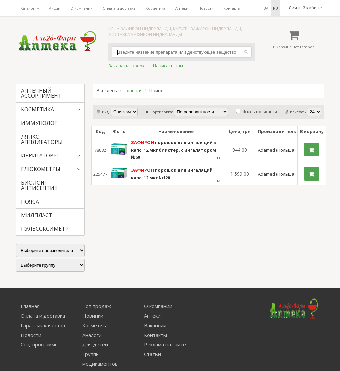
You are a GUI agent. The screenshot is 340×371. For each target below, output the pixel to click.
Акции (54, 8)
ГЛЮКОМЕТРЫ (40, 169)
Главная (133, 90)
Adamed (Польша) (276, 150)
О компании (81, 8)
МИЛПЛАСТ (36, 215)
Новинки (92, 315)
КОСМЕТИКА (37, 109)
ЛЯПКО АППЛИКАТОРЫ (42, 139)
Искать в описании (256, 111)
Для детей (95, 344)
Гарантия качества (43, 325)
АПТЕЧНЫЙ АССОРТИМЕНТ (41, 93)
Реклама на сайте (165, 344)
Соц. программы (40, 344)
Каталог (30, 8)
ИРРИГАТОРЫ (39, 155)
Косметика (155, 8)
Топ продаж (96, 306)
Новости (205, 8)
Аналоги (92, 335)
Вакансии (155, 325)
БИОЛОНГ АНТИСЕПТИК (39, 185)
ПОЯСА (30, 201)
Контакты (232, 8)
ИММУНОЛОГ (39, 123)
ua (265, 8)
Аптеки (181, 8)
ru (275, 8)
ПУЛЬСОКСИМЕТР (45, 228)
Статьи (152, 354)
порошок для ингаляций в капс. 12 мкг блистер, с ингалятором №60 (173, 149)
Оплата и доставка (119, 8)
